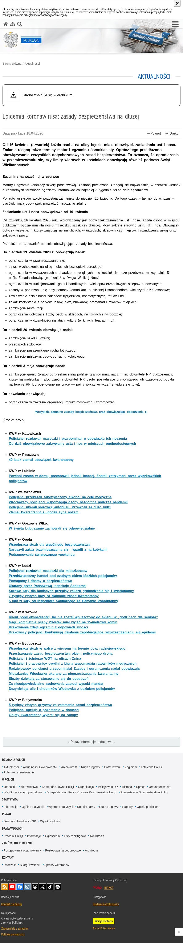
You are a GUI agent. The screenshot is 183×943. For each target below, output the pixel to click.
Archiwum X (69, 767)
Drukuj (172, 133)
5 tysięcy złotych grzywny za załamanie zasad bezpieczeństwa (60, 705)
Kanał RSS (4, 886)
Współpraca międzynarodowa (23, 792)
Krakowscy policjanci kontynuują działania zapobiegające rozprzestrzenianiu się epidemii (82, 632)
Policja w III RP (108, 787)
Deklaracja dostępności (106, 904)
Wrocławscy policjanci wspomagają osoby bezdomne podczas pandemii (68, 502)
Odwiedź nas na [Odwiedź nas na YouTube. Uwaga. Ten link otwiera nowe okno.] (12, 886)
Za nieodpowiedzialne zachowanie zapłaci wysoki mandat (56, 683)
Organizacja (86, 787)
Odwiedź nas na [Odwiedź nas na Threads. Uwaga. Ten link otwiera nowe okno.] (35, 886)
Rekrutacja (97, 836)
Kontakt (8, 857)
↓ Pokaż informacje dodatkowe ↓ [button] (91, 742)
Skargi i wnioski (30, 865)
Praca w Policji (12, 828)
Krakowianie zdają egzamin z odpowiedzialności (48, 627)
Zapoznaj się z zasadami (14, 928)
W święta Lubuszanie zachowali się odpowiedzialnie (52, 528)
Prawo (6, 814)
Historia (127, 787)
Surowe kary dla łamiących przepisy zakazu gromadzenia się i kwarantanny (71, 591)
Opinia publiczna (148, 806)
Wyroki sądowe (50, 821)
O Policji (8, 779)
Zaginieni (131, 767)
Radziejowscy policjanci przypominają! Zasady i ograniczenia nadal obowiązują (74, 668)
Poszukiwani (112, 767)
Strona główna (12, 63)
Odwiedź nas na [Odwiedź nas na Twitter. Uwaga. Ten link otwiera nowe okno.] (42, 886)
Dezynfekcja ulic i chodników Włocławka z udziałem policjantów (62, 689)
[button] (175, 24)
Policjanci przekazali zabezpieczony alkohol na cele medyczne (60, 497)
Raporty (127, 806)
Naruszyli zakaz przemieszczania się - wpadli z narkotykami (58, 549)
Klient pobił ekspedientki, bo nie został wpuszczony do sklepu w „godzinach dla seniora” (83, 617)
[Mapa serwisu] (12, 23)
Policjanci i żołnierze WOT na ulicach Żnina (45, 658)
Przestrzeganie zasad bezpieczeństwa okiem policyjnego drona (61, 653)
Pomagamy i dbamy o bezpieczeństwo (40, 581)
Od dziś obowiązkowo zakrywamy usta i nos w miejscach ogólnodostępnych (72, 443)
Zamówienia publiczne (17, 843)
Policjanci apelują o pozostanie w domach (44, 710)
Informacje (10, 806)
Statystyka (10, 799)
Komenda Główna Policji (58, 787)
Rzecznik (10, 865)
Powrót (154, 133)
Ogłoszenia (52, 836)
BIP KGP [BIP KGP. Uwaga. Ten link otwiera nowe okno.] (108, 887)
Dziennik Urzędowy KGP (20, 821)
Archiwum (91, 850)
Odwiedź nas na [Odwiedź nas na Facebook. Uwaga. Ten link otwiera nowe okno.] (19, 886)
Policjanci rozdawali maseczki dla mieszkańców (48, 571)
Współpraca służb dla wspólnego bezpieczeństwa (49, 544)
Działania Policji (13, 759)
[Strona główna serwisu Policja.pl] (5, 23)
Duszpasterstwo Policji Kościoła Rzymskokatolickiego (81, 792)
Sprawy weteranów (56, 865)
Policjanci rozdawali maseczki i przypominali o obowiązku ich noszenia (68, 438)
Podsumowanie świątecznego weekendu (42, 554)
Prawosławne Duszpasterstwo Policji (144, 792)
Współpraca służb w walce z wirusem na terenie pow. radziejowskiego (67, 648)
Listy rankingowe (75, 836)
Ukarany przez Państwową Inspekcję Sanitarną (47, 586)
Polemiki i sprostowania (19, 772)
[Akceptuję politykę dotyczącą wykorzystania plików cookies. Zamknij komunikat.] (177, 3)
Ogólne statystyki (33, 806)
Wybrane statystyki (60, 806)
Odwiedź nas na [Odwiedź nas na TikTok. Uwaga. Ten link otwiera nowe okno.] (50, 886)
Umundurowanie (159, 787)
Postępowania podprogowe (63, 850)
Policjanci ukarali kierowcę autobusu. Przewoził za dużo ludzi (60, 507)
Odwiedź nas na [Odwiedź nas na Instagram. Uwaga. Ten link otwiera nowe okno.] (27, 886)
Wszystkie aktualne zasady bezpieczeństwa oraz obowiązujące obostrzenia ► (91, 411)
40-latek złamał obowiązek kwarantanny (41, 460)
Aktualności (32, 63)
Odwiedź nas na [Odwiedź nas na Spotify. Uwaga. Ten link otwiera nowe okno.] (57, 886)
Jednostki (10, 787)
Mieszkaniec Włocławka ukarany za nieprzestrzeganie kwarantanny (63, 673)
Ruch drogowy (90, 767)
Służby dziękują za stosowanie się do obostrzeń (49, 678)
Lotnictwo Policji (151, 767)
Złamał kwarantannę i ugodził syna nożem (43, 512)
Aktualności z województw (40, 767)
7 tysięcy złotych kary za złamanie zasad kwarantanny (54, 596)
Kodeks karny (86, 806)
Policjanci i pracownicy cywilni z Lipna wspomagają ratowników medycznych (73, 663)
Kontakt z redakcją (11, 904)
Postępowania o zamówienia (22, 850)
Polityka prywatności (12, 934)
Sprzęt (140, 787)
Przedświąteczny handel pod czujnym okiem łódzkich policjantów (63, 576)
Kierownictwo (29, 787)
